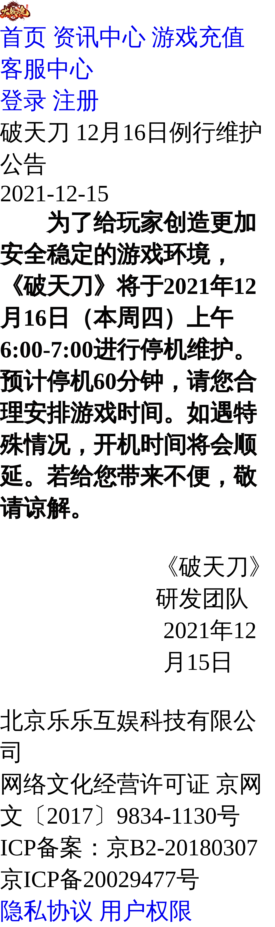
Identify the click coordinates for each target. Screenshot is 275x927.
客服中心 (46, 69)
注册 (75, 100)
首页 (23, 37)
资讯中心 (99, 37)
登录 (23, 100)
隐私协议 (46, 911)
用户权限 (145, 911)
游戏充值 (198, 37)
